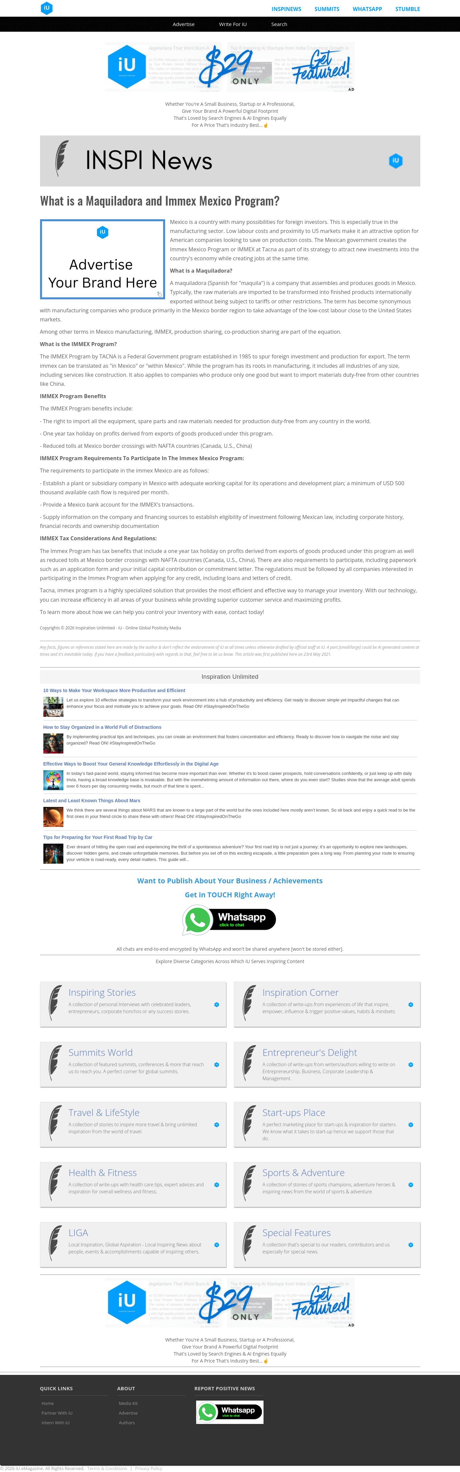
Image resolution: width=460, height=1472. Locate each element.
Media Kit (128, 1403)
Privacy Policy (148, 1468)
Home (48, 1403)
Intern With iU (56, 1423)
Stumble (407, 9)
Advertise (183, 24)
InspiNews (286, 9)
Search (280, 24)
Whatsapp (367, 9)
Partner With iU (57, 1413)
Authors (127, 1423)
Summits (327, 9)
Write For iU (233, 24)
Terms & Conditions (107, 1468)
